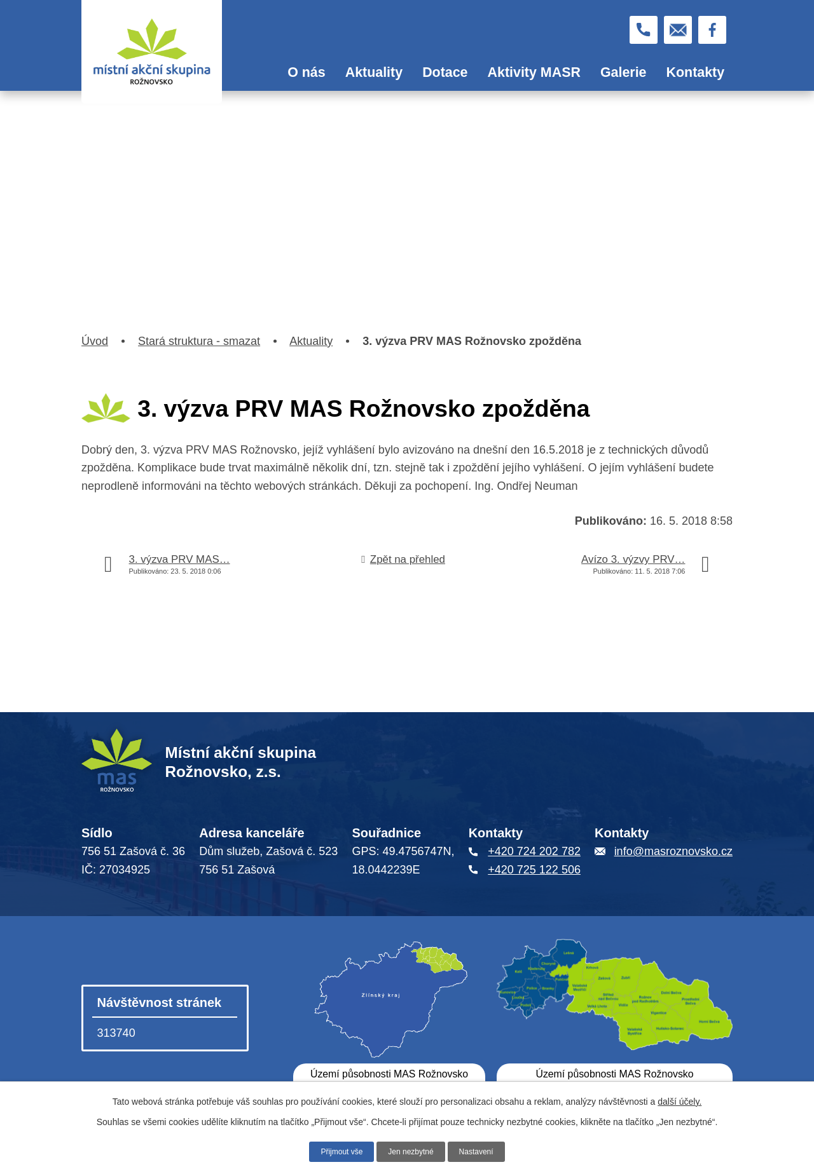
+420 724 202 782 (534, 851)
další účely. (679, 1100)
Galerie (623, 72)
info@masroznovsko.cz (673, 851)
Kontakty (695, 72)
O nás (306, 72)
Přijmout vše (334, 1150)
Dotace (444, 72)
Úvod (259, 73)
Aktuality (374, 72)
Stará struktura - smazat (199, 341)
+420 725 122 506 (534, 869)
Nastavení (484, 1150)
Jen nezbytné (411, 1150)
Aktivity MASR (534, 72)
